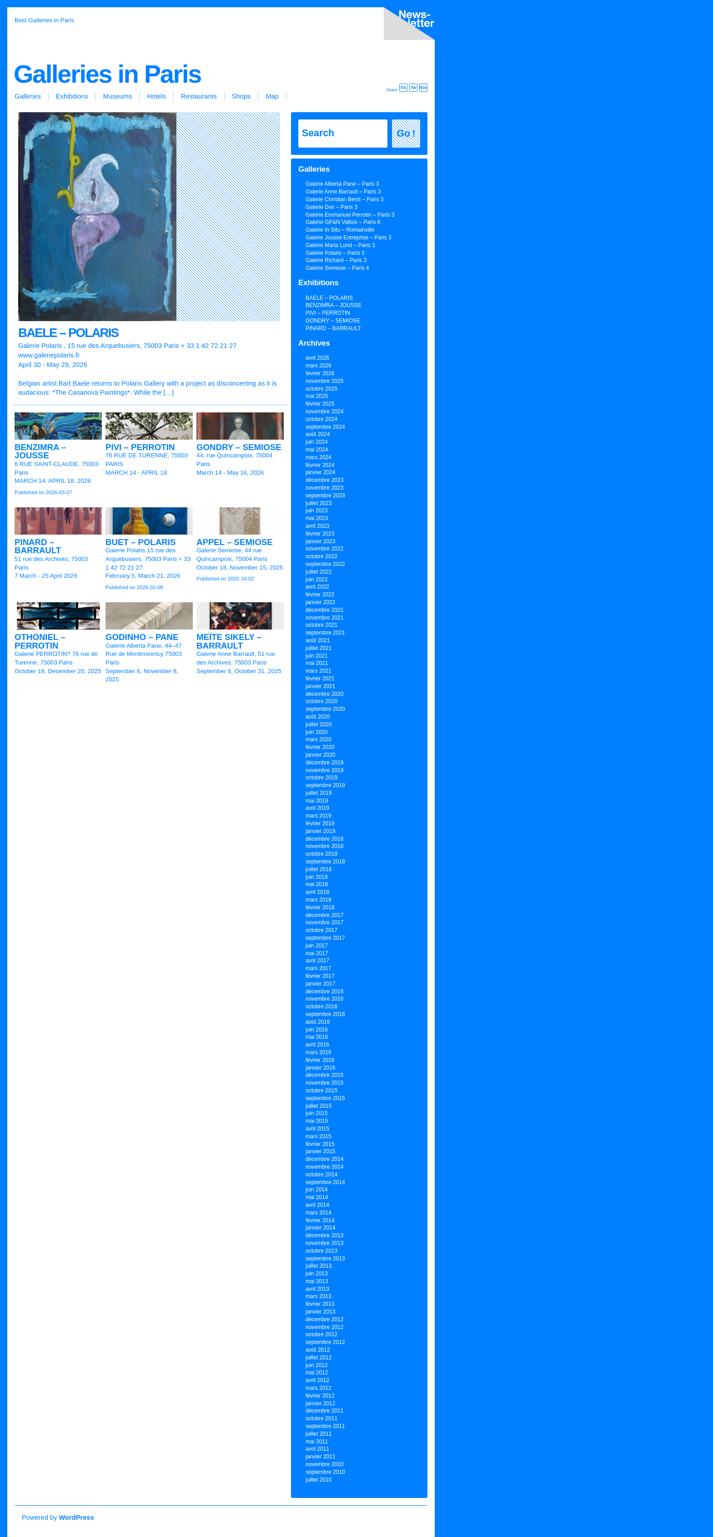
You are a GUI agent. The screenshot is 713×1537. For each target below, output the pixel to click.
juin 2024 (317, 442)
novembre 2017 (324, 922)
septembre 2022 (325, 564)
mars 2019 (318, 816)
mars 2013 (318, 1296)
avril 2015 (317, 1128)
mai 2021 (317, 663)
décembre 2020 (324, 694)
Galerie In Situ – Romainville (340, 230)
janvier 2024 (320, 472)
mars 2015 (318, 1136)
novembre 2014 (324, 1167)
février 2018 (320, 907)
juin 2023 (317, 510)
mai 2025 (317, 396)
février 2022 (320, 594)
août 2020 (318, 717)
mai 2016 (317, 1037)
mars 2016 (318, 1052)
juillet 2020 (318, 724)
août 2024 (318, 434)
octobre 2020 (321, 701)
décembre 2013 (324, 1235)
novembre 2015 (324, 1083)
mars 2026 (318, 365)
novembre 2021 (324, 618)
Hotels (156, 96)
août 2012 (318, 1350)
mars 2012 (318, 1388)
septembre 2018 (325, 861)
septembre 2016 (325, 1014)
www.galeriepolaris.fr (49, 355)
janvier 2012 (320, 1403)
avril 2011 (317, 1449)
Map (272, 96)
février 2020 (320, 747)
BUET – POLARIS (140, 542)
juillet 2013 (318, 1266)
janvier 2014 (320, 1228)
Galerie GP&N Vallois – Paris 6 (343, 222)
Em (423, 87)
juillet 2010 (318, 1480)
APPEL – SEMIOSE (234, 542)
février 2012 (320, 1396)
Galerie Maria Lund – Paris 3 (340, 245)
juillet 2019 (318, 793)
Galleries (28, 96)
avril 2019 (317, 808)
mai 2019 (317, 801)
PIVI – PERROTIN (140, 447)
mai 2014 (317, 1197)
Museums (117, 96)
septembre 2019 (325, 785)
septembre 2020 (325, 709)
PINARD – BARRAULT (38, 546)
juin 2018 (317, 877)
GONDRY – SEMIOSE (238, 447)
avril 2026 (317, 358)
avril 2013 (317, 1289)
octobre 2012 (321, 1334)
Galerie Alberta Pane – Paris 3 (342, 184)
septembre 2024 (325, 427)
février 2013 (320, 1304)
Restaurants (199, 96)
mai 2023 (317, 518)
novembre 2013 (324, 1243)
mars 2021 (318, 671)
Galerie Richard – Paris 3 (336, 260)
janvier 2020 (320, 755)
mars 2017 (318, 968)
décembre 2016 (324, 991)
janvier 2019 (320, 831)
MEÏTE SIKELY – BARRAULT (228, 641)
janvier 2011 (320, 1456)
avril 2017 (317, 960)
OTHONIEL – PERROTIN (40, 641)
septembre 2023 (325, 495)
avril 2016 (317, 1044)
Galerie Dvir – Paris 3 (331, 207)
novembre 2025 (324, 381)
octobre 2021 (321, 625)
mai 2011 (317, 1441)
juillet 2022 (318, 572)
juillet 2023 (318, 503)
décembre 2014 (324, 1159)
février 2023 (320, 534)
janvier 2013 (320, 1312)
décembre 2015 (324, 1075)
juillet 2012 (318, 1357)
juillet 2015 (318, 1106)
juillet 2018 (318, 869)
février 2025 (320, 404)
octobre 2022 (321, 556)
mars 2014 (318, 1213)
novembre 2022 (324, 548)
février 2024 (320, 465)
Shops (241, 96)
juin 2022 (317, 579)
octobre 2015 (321, 1090)
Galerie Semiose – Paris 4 (337, 268)
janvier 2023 (320, 541)
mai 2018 (317, 884)
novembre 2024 (324, 411)
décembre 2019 (324, 762)
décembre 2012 (324, 1319)
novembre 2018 (324, 846)
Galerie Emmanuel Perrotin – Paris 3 (350, 215)
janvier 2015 (320, 1151)
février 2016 (320, 1060)
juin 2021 (317, 656)
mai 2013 (317, 1281)
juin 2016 (317, 1029)
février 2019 (320, 823)
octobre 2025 (321, 389)
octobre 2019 (321, 777)
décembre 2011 (324, 1411)
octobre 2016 (321, 1006)
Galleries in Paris (107, 74)
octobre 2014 (321, 1174)
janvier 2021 (320, 686)
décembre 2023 (324, 480)
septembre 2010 (325, 1472)
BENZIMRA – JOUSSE (40, 451)
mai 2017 (317, 953)
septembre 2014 (325, 1182)
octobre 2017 (321, 930)
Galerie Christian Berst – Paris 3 (344, 199)
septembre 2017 (325, 938)
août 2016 (318, 1022)
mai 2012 (317, 1372)
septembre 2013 (325, 1258)
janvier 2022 (320, 602)
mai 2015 (317, 1121)
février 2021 (320, 678)
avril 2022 (317, 587)
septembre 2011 (325, 1426)
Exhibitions (72, 96)
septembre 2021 (325, 633)
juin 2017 (317, 945)
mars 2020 (318, 739)
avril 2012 (317, 1380)
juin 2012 (317, 1365)
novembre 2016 (324, 999)
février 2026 (320, 373)
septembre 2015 (325, 1098)
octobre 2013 (321, 1251)
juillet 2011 (318, 1434)
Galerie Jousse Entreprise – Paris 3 (349, 237)
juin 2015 (317, 1113)
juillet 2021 (318, 648)
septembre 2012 (325, 1342)
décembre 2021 (324, 610)
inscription (407, 25)
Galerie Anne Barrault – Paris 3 (343, 191)
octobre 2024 (321, 419)
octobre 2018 (321, 854)
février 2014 (320, 1220)
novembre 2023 (324, 488)
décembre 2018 (324, 839)
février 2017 (320, 976)
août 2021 (318, 640)
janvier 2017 (320, 984)
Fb (403, 87)
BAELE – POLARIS (68, 333)
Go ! (406, 133)
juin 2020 (317, 732)
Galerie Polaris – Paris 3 (335, 253)
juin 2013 (317, 1273)
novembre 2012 (324, 1327)
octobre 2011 (321, 1418)
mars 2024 (318, 457)
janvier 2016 (320, 1068)
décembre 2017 (324, 915)
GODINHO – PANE (141, 637)
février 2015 (320, 1144)
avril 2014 (317, 1205)
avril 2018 (317, 892)
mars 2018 (318, 900)
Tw (413, 87)
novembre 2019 (324, 770)
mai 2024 (317, 449)
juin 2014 (317, 1189)
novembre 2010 (324, 1464)
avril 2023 (317, 526)
